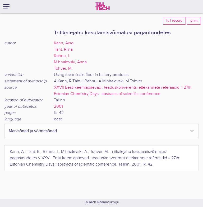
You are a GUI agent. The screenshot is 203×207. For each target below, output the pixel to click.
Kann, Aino (63, 43)
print (193, 20)
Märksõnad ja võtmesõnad (33, 131)
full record (174, 20)
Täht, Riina (63, 49)
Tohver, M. (63, 68)
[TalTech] (102, 6)
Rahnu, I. (62, 55)
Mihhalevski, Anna (70, 62)
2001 (58, 106)
